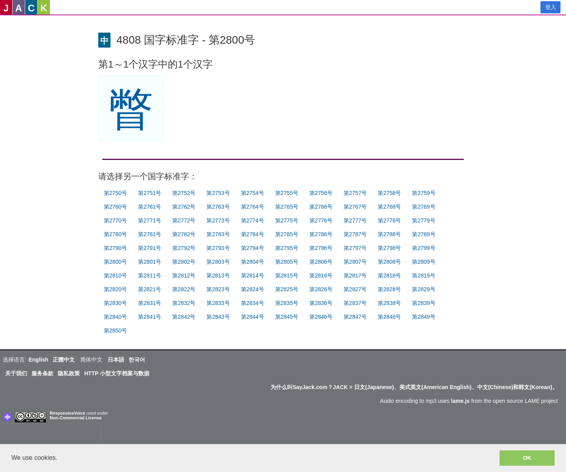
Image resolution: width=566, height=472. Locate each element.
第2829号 (423, 289)
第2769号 (423, 207)
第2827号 (355, 289)
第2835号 (286, 303)
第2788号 (389, 234)
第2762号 (183, 207)
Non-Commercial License (76, 417)
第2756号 (321, 193)
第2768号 (389, 207)
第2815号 (286, 275)
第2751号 (149, 193)
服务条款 (42, 373)
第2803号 (218, 262)
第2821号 (149, 289)
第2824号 (252, 289)
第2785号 (286, 234)
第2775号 (286, 220)
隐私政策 (69, 373)
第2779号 (423, 220)
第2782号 (183, 234)
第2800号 (115, 262)
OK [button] (527, 458)
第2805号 (286, 262)
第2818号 (389, 275)
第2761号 (149, 207)
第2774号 (252, 220)
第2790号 (115, 248)
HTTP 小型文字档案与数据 (116, 373)
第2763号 (218, 207)
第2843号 (218, 317)
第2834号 (252, 303)
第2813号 (218, 275)
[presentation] (50, 435)
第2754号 (252, 193)
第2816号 (321, 275)
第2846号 (321, 317)
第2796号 (321, 248)
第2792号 (183, 248)
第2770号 (115, 220)
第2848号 (389, 317)
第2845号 (286, 317)
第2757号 (355, 193)
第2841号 (149, 317)
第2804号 (252, 262)
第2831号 (149, 303)
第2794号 (252, 248)
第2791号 (149, 248)
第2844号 (252, 317)
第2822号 (183, 289)
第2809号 (423, 262)
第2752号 (183, 193)
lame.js (460, 401)
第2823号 (218, 289)
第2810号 (115, 275)
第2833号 (218, 303)
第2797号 (355, 248)
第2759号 (423, 193)
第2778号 (389, 220)
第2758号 (389, 193)
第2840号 (115, 317)
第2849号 (423, 317)
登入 (550, 7)
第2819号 (423, 275)
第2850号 (115, 330)
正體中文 (64, 359)
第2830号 (115, 303)
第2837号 (355, 303)
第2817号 (355, 275)
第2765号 (286, 207)
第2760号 (115, 207)
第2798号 (389, 248)
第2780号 (115, 234)
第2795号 (286, 248)
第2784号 (252, 234)
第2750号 (115, 193)
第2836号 (321, 303)
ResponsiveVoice (67, 413)
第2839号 (423, 303)
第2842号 (183, 317)
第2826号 (321, 289)
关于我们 (16, 373)
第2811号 (149, 275)
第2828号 (389, 289)
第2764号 (252, 207)
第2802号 (183, 262)
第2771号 (149, 220)
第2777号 (355, 220)
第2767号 (355, 207)
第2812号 (183, 275)
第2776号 (321, 220)
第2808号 (389, 262)
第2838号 (389, 303)
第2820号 (115, 289)
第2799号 (423, 248)
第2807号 (355, 262)
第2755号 (286, 193)
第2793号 (218, 248)
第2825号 (286, 289)
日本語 (116, 359)
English (38, 359)
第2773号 (218, 220)
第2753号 (218, 193)
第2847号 (355, 317)
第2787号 (355, 234)
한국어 (137, 359)
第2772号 (183, 220)
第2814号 (252, 275)
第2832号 (183, 303)
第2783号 (218, 234)
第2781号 (149, 234)
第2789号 (423, 234)
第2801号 (149, 262)
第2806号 (321, 262)
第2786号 (321, 234)
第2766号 (321, 207)
